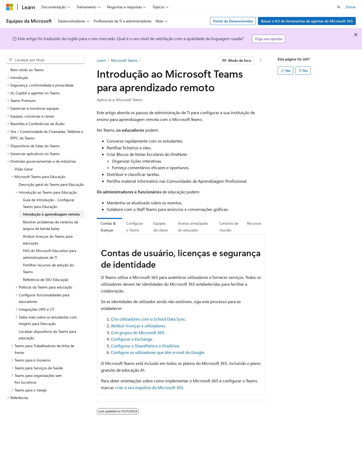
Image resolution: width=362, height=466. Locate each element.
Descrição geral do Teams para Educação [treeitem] (51, 184)
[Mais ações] (260, 60)
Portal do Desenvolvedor (233, 21)
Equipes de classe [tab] (160, 226)
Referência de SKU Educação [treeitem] (45, 279)
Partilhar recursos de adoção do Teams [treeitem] (48, 268)
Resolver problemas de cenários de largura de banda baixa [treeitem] (50, 225)
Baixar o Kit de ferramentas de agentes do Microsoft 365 (307, 21)
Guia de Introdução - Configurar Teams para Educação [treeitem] (48, 203)
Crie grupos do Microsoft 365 (137, 332)
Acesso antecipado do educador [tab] (193, 226)
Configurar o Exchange (131, 339)
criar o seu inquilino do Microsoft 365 (149, 387)
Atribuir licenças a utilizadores (138, 325)
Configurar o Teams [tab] (134, 226)
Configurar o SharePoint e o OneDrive (145, 345)
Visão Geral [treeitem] (24, 169)
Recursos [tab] (254, 223)
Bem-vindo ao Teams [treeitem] (27, 69)
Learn (101, 60)
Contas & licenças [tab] (108, 226)
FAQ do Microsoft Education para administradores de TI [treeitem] (49, 254)
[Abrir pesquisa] (339, 7)
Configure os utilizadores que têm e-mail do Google (157, 352)
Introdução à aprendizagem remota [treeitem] (51, 214)
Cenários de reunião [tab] (228, 226)
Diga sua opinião (268, 38)
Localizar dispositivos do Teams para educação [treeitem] (47, 335)
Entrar (351, 6)
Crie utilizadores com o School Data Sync (148, 319)
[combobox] (45, 60)
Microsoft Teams (124, 60)
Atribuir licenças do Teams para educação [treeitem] (48, 240)
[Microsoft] (9, 7)
